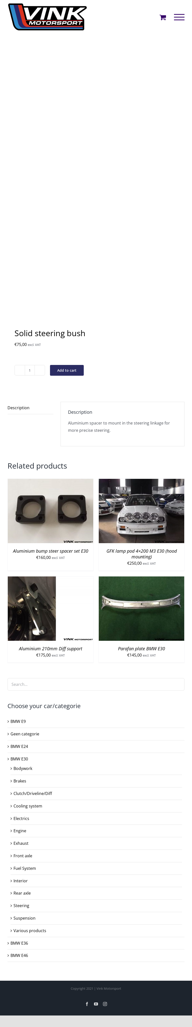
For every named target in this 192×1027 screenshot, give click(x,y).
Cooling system (28, 806)
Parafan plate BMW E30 (141, 649)
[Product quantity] (30, 370)
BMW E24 (19, 746)
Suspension (25, 918)
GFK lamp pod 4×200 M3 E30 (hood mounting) (141, 554)
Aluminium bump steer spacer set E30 (50, 551)
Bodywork (23, 768)
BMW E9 (18, 721)
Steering (21, 905)
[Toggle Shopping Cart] (163, 17)
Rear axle (22, 893)
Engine (20, 831)
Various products (30, 930)
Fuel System (25, 868)
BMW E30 (19, 759)
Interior (21, 881)
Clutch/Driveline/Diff (33, 793)
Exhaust (21, 843)
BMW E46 (19, 955)
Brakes (20, 781)
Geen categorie (24, 734)
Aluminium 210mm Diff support (50, 649)
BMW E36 (19, 943)
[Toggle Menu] (179, 17)
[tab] (31, 408)
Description (19, 407)
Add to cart (66, 370)
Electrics (21, 818)
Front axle (23, 856)
